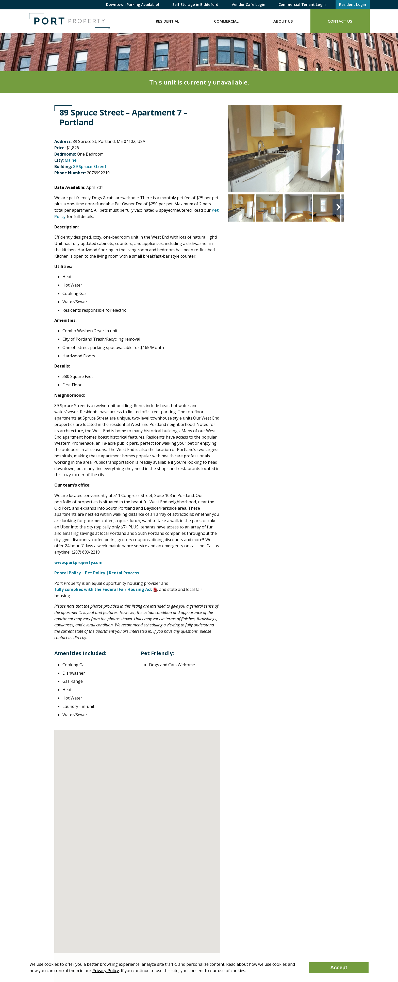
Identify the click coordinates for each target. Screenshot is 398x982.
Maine (71, 160)
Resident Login (352, 4)
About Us (283, 21)
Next (338, 152)
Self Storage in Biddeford (195, 4)
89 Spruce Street (90, 166)
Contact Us (340, 21)
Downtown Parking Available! (132, 4)
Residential (167, 21)
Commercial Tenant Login (302, 4)
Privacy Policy (105, 970)
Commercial (226, 21)
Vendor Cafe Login (248, 4)
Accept (338, 967)
